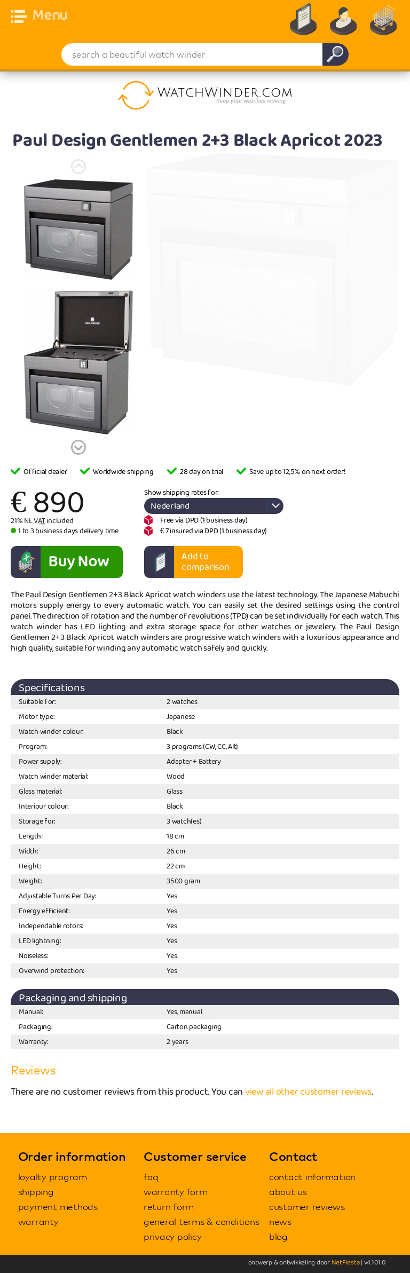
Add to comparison (206, 562)
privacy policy (173, 1236)
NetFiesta (346, 1262)
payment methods (58, 1206)
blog (278, 1236)
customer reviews (307, 1206)
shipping (36, 1191)
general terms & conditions (201, 1221)
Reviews (33, 1070)
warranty (38, 1221)
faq (151, 1176)
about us (288, 1191)
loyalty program (52, 1176)
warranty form (176, 1191)
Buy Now (78, 562)
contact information (312, 1176)
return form (169, 1206)
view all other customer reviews (308, 1092)
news (280, 1221)
